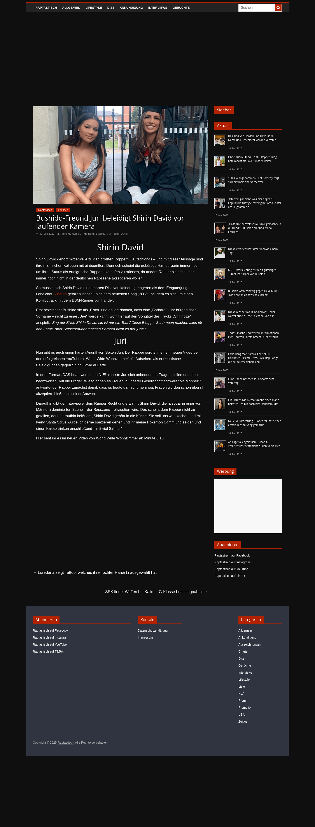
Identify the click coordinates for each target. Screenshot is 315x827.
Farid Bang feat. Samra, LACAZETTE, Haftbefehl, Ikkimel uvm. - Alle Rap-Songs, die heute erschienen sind (253, 358)
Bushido (100, 233)
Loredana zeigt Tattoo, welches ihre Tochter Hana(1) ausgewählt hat (95, 572)
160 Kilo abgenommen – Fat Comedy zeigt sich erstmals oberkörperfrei (253, 180)
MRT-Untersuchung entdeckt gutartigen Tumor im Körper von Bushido (252, 272)
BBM (91, 233)
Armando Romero (71, 233)
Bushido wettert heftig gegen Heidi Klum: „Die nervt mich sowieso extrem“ (253, 293)
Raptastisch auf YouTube (231, 569)
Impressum (145, 637)
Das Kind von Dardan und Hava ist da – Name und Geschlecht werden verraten (252, 138)
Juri (109, 233)
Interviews (157, 7)
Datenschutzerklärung (153, 630)
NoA (241, 693)
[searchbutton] (278, 7)
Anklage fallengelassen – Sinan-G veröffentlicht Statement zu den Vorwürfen (254, 444)
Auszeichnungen (249, 644)
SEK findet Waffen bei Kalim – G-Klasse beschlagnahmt (156, 592)
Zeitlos (242, 721)
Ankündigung (131, 7)
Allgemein (71, 7)
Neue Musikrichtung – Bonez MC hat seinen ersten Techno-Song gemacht (254, 423)
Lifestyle (94, 7)
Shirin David (120, 233)
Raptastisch (46, 7)
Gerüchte (181, 7)
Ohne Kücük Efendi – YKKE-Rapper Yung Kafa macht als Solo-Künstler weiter (252, 159)
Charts (242, 651)
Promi (242, 700)
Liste (241, 686)
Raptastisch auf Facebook (232, 555)
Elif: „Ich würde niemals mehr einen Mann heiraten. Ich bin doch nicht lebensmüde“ (253, 402)
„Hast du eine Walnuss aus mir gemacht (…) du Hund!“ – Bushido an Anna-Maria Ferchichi (254, 228)
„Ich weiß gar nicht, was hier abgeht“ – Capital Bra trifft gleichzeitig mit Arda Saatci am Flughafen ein (254, 203)
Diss (110, 7)
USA (241, 714)
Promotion (245, 707)
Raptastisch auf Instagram (232, 562)
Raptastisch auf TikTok (229, 576)
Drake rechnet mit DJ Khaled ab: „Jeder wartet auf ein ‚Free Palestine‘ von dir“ (251, 314)
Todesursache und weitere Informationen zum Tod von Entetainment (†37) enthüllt (253, 335)
